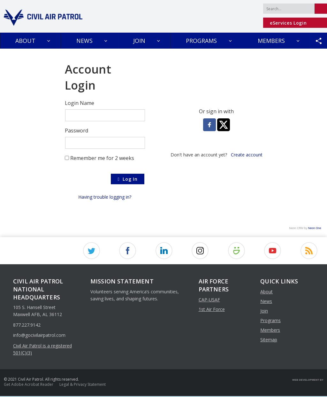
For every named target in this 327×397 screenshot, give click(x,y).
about (266, 293)
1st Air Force (212, 310)
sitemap (268, 340)
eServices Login (288, 23)
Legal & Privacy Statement (82, 385)
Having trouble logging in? (104, 197)
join (264, 312)
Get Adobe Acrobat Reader (28, 385)
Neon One (314, 228)
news (266, 302)
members (270, 331)
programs (270, 321)
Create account (246, 155)
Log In (127, 179)
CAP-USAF (209, 300)
